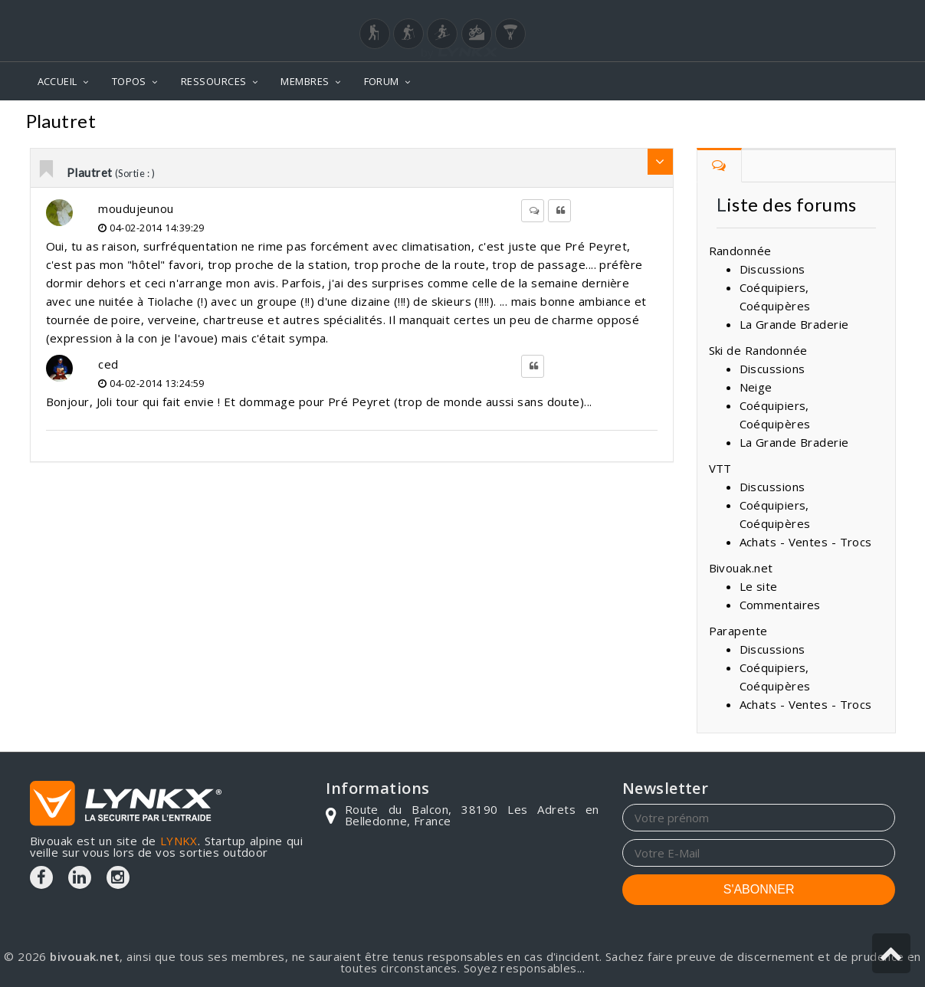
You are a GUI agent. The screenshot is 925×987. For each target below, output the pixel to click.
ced (108, 364)
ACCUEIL (57, 81)
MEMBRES (304, 81)
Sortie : (870, 123)
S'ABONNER (759, 889)
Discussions (772, 269)
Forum (698, 123)
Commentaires (784, 123)
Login (819, 14)
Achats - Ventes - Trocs (806, 541)
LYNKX (179, 840)
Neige (756, 387)
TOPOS (129, 81)
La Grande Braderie (794, 324)
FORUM (381, 81)
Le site (759, 586)
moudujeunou (135, 208)
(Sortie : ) (135, 173)
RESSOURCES (214, 81)
